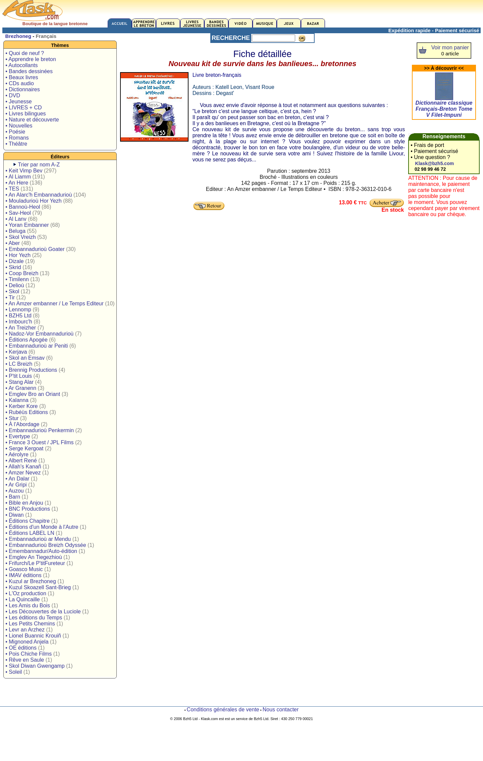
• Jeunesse (18, 101)
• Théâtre (16, 144)
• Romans (17, 138)
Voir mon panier (450, 47)
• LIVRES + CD (23, 107)
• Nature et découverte (32, 119)
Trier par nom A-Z (39, 164)
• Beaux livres (21, 77)
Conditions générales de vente (223, 709)
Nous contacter (281, 709)
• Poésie (15, 132)
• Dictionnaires (22, 89)
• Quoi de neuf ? (24, 53)
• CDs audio (19, 83)
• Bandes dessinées (29, 71)
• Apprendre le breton (30, 59)
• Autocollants (21, 65)
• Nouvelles (18, 126)
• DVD (12, 95)
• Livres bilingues (25, 113)
